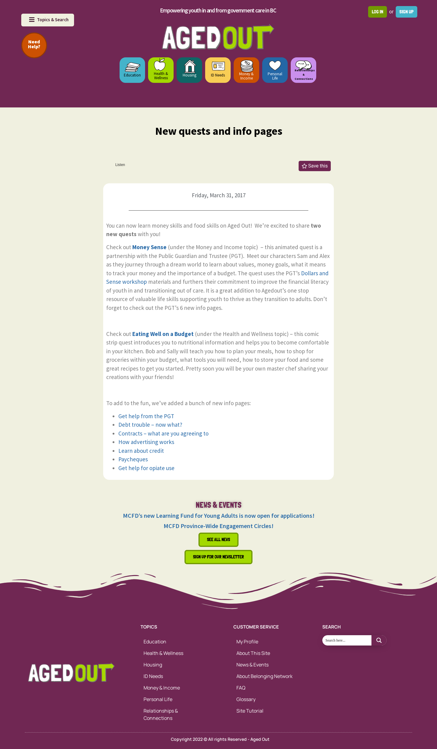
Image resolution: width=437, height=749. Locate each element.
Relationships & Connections (161, 714)
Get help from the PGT (146, 416)
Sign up (406, 12)
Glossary (246, 699)
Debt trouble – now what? (150, 424)
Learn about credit (141, 450)
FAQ (241, 687)
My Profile (247, 641)
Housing (189, 75)
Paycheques (133, 459)
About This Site (253, 653)
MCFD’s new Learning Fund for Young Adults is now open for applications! (218, 515)
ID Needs (218, 75)
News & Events (252, 664)
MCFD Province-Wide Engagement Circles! (218, 526)
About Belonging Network (264, 676)
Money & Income (246, 76)
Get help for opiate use (146, 468)
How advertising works (146, 442)
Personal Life (275, 76)
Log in (377, 12)
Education (132, 75)
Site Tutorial (249, 710)
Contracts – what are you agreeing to (163, 433)
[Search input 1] (347, 640)
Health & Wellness (161, 75)
